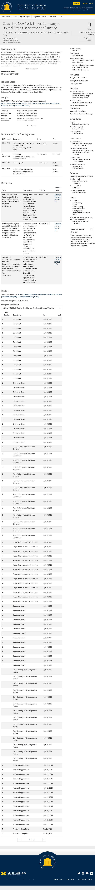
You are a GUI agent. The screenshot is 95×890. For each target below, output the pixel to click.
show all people (32, 126)
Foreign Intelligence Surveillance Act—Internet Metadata (83, 66)
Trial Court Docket (78, 168)
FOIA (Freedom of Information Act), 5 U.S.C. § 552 (82, 145)
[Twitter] (79, 874)
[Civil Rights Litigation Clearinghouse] (17, 7)
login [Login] (91, 3)
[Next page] (44, 840)
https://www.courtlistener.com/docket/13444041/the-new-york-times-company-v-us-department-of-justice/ (31, 295)
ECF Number (7, 313)
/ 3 (33, 840)
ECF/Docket (6, 139)
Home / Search (6, 17)
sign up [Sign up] (85, 3)
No (81, 84)
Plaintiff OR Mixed (87, 176)
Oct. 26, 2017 (83, 81)
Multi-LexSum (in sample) (80, 70)
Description (27, 190)
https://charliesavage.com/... (57, 197)
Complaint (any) (77, 166)
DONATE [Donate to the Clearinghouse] (76, 3)
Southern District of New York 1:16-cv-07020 (82, 160)
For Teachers (52, 17)
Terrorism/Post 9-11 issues (81, 213)
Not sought (89, 114)
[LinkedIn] (87, 874)
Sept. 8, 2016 (82, 78)
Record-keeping (77, 207)
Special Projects (25, 17)
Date (39, 139)
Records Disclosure (78, 209)
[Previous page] (19, 840)
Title (4, 190)
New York (75, 50)
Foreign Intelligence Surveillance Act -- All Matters (83, 61)
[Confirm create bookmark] (89, 26)
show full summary (32, 69)
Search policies (77, 211)
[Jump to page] (26, 840)
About (15, 17)
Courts (74, 205)
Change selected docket (10, 305)
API (60, 17)
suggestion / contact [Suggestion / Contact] (85, 879)
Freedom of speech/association (82, 150)
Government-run (77, 134)
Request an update (87, 39)
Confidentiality (77, 203)
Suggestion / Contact (39, 17)
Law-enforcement (78, 129)
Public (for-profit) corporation (82, 103)
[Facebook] (83, 874)
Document (17, 139)
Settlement (76, 188)
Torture (74, 215)
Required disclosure (79, 193)
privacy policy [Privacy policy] (58, 879)
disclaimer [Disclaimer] (71, 879)
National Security (77, 55)
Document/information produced (79, 182)
